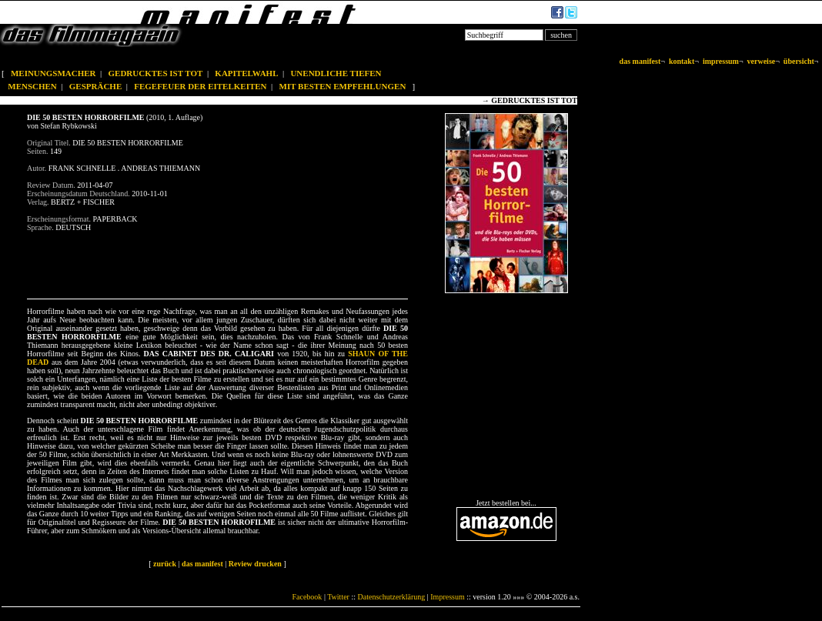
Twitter (338, 597)
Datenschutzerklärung (392, 597)
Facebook (307, 597)
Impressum (447, 597)
